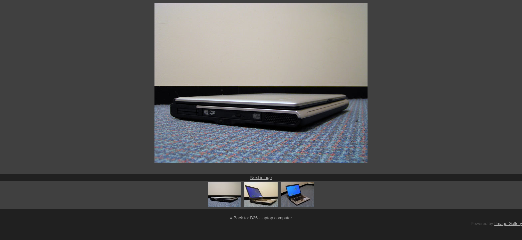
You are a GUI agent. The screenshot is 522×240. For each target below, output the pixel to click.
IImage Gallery (508, 223)
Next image (261, 177)
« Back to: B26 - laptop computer (261, 217)
